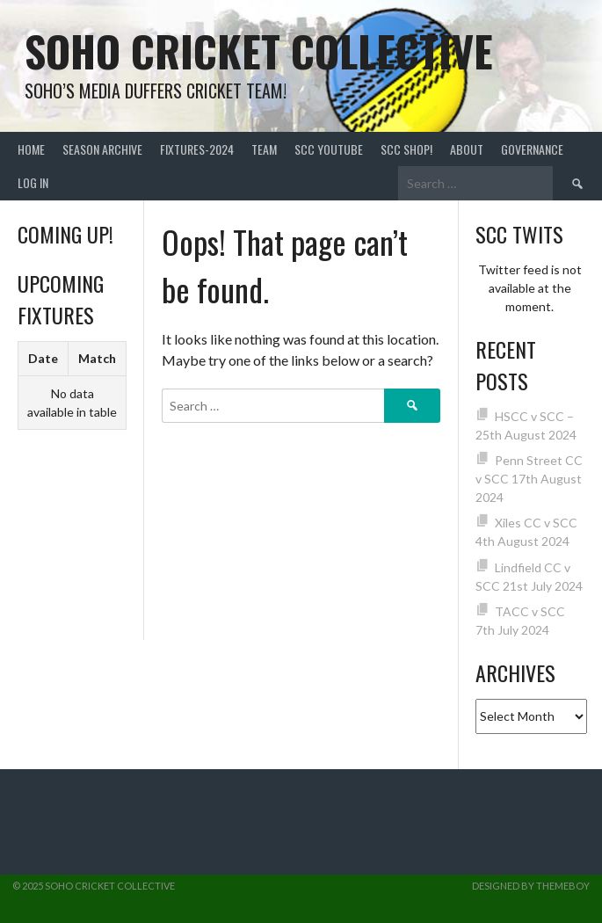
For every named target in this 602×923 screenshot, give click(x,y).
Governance (532, 149)
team (264, 149)
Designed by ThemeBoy (531, 885)
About (466, 149)
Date (43, 358)
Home (31, 149)
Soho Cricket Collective (259, 50)
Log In (33, 182)
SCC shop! (406, 149)
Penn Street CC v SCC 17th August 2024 (529, 479)
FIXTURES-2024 (197, 149)
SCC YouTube (328, 149)
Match (97, 358)
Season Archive (102, 149)
